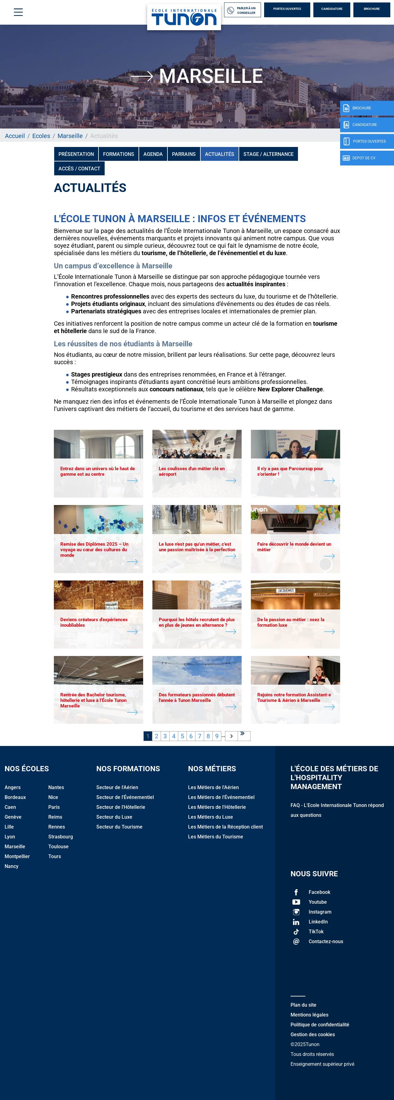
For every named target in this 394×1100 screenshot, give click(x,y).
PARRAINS (184, 154)
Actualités (219, 154)
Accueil (15, 136)
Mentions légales (309, 1015)
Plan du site (303, 1005)
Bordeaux (15, 797)
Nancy (11, 866)
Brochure (372, 8)
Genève (13, 817)
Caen (10, 807)
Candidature (332, 8)
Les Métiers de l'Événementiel (221, 797)
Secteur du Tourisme (119, 827)
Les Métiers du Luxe (210, 817)
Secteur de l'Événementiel (125, 797)
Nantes (56, 787)
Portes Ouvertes (287, 8)
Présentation (76, 154)
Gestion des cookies (313, 1034)
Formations (118, 154)
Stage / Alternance (268, 154)
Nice (53, 797)
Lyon (10, 837)
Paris (54, 807)
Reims (55, 817)
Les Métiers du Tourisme (215, 837)
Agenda (153, 154)
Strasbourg (60, 837)
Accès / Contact (79, 169)
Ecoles (41, 136)
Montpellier (17, 856)
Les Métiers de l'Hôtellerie (217, 807)
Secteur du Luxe (114, 817)
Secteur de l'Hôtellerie (120, 807)
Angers (13, 787)
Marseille (70, 136)
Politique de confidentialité (320, 1025)
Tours (54, 856)
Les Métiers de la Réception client (225, 827)
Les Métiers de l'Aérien (213, 787)
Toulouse (58, 846)
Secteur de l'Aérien (117, 787)
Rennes (56, 827)
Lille (9, 827)
